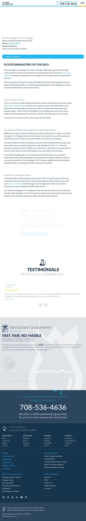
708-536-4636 (45, 118)
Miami (67, 445)
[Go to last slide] (40, 305)
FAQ (45, 480)
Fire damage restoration (10, 491)
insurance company (15, 184)
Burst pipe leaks (7, 483)
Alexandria (47, 438)
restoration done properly (15, 106)
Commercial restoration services (55, 462)
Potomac (26, 445)
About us (47, 477)
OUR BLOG (6, 459)
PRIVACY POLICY (9, 466)
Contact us (48, 483)
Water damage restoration (53, 456)
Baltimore (26, 438)
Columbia (26, 443)
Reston (46, 445)
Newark (5, 443)
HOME (5, 453)
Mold (57, 145)
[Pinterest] (26, 497)
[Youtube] (21, 497)
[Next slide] (45, 305)
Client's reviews (50, 486)
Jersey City (6, 440)
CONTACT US (8, 462)
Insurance (47, 488)
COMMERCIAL (8, 456)
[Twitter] (17, 497)
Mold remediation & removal (54, 467)
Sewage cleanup (8, 480)
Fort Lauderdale (70, 440)
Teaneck (5, 445)
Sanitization (6, 488)
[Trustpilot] (12, 497)
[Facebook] (8, 497)
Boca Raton (69, 438)
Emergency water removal (11, 477)
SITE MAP (6, 469)
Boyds (25, 440)
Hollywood (68, 443)
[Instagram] (3, 497)
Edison (4, 438)
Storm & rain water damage (53, 464)
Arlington (47, 440)
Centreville (47, 443)
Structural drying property (11, 486)
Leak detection (49, 459)
